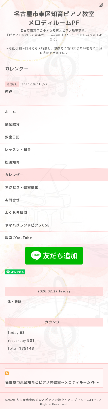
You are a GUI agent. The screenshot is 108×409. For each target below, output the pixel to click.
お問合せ (12, 200)
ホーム (10, 111)
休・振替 (14, 301)
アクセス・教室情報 (21, 187)
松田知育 (12, 162)
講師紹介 (12, 124)
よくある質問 (16, 212)
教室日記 (12, 137)
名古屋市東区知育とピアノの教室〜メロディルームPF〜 (56, 400)
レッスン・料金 (18, 149)
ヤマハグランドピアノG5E (27, 225)
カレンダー (14, 174)
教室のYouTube (18, 237)
